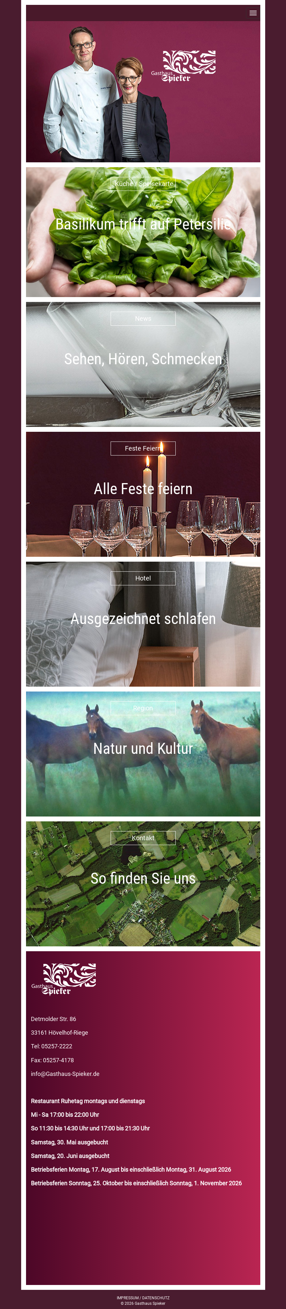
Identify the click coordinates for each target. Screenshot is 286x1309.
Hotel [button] (143, 578)
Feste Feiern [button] (143, 448)
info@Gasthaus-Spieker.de (65, 1073)
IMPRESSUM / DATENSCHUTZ (143, 1298)
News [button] (143, 318)
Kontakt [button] (143, 838)
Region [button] (143, 708)
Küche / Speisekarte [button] (144, 184)
